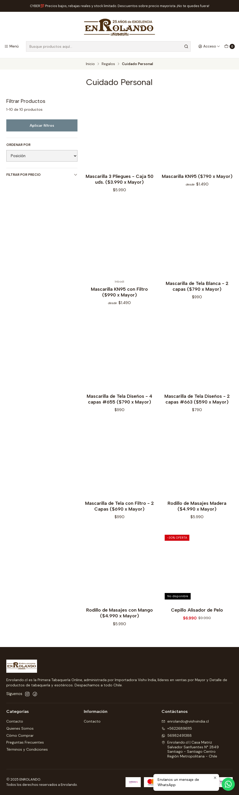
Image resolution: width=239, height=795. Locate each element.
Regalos (108, 64)
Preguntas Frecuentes (25, 742)
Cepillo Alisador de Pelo (197, 613)
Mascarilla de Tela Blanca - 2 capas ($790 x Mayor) (197, 289)
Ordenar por (18, 145)
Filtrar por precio (41, 174)
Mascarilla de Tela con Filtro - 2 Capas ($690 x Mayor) (119, 509)
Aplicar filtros (42, 125)
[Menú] (11, 46)
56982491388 (177, 735)
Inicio (90, 64)
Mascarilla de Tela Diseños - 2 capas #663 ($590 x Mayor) (197, 402)
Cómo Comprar (20, 735)
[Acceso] (209, 46)
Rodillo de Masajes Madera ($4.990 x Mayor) (197, 509)
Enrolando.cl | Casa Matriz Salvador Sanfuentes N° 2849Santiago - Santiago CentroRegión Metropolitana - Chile (190, 749)
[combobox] (108, 46)
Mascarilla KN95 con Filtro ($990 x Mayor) (119, 295)
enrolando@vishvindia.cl (185, 721)
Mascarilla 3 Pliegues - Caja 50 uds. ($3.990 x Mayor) (119, 179)
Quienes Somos (20, 728)
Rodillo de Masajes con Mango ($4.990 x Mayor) (119, 616)
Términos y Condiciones (27, 749)
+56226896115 (177, 728)
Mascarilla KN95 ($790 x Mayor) (197, 176)
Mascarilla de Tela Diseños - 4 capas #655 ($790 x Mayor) (119, 402)
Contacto (14, 721)
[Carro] (229, 46)
